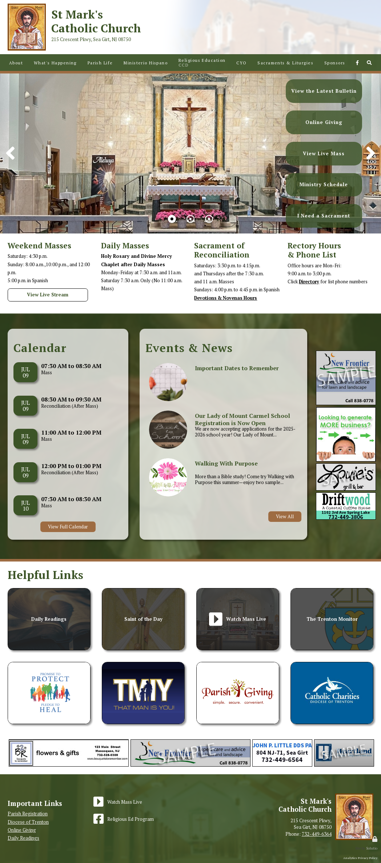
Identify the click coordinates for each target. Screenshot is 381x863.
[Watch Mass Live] (117, 801)
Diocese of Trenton (28, 821)
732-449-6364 (317, 833)
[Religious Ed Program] (123, 818)
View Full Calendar (68, 526)
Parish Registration (28, 813)
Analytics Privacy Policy (360, 858)
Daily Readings (23, 838)
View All (285, 516)
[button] (370, 153)
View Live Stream (47, 294)
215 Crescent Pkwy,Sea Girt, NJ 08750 (311, 823)
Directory (310, 281)
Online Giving (22, 829)
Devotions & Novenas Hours (227, 298)
